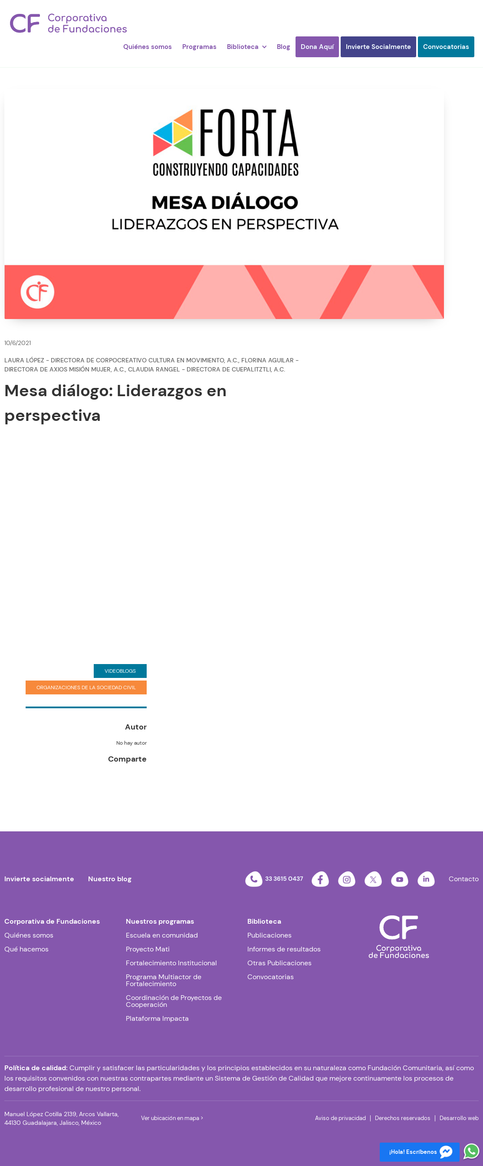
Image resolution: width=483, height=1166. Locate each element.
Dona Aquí (317, 47)
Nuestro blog (109, 879)
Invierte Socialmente (378, 47)
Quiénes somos (147, 47)
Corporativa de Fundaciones (52, 921)
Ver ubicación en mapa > (172, 1118)
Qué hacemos (26, 949)
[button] (247, 46)
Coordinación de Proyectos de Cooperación (174, 1001)
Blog (283, 47)
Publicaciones (269, 935)
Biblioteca (264, 921)
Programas (199, 47)
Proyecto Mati (148, 949)
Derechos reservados (402, 1118)
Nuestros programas (160, 921)
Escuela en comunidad (162, 935)
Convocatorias (446, 47)
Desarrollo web (459, 1118)
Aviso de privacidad (340, 1118)
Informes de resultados (284, 949)
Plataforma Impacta (157, 1018)
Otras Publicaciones (279, 963)
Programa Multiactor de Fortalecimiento (163, 980)
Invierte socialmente (39, 879)
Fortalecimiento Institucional (171, 963)
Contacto (464, 879)
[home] (68, 23)
